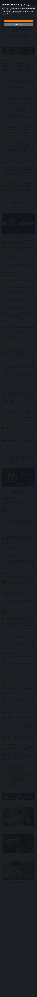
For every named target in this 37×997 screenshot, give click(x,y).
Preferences (18, 24)
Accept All (18, 21)
